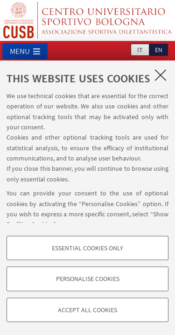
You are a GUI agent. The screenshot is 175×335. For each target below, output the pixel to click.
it (140, 50)
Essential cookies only (87, 248)
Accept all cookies (87, 310)
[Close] (160, 74)
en (158, 50)
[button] (25, 51)
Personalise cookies (87, 279)
